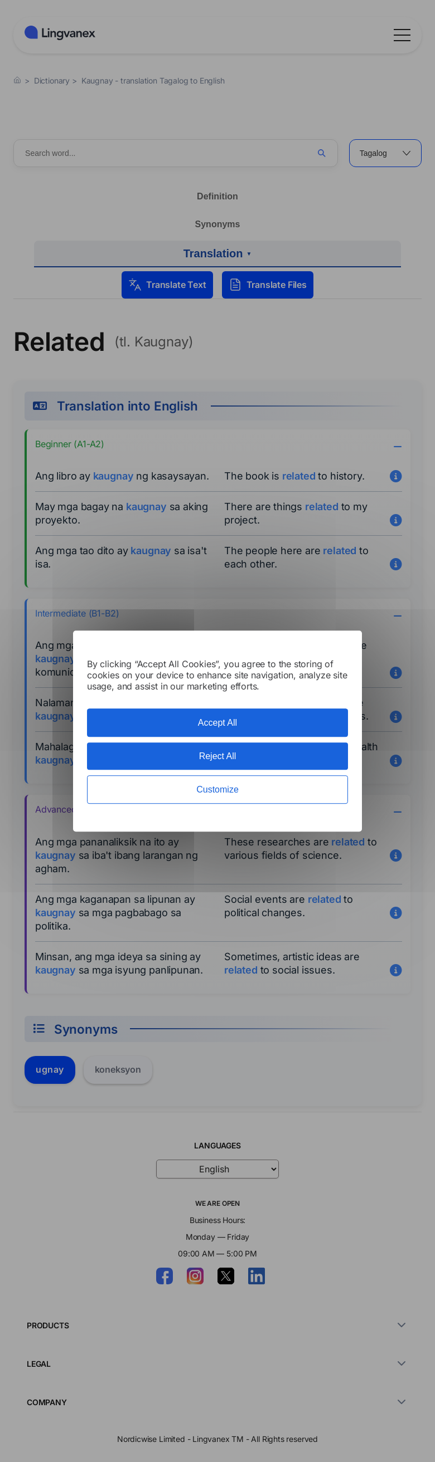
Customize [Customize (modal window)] (217, 789)
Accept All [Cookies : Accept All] (217, 722)
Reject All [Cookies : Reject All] (217, 756)
